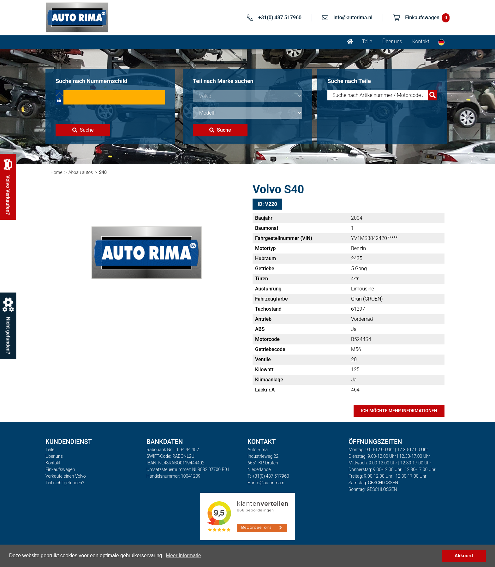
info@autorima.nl (353, 18)
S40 (103, 172)
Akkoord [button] (464, 555)
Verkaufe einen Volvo (65, 476)
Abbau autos (81, 172)
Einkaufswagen (60, 469)
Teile (367, 42)
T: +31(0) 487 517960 (268, 476)
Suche (83, 130)
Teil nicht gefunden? (64, 482)
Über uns (392, 42)
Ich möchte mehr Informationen (399, 410)
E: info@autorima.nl (266, 482)
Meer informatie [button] (183, 555)
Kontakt (420, 42)
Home (56, 172)
